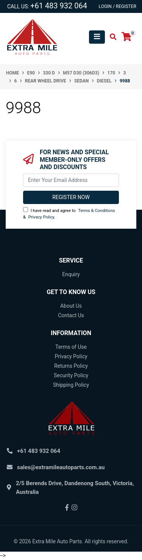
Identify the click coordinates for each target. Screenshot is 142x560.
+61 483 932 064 (58, 5)
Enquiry (71, 274)
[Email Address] (71, 180)
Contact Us (71, 315)
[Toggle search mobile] (111, 37)
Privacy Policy (41, 217)
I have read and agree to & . (69, 213)
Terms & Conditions (96, 210)
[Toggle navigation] (97, 37)
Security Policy (71, 375)
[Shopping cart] (126, 37)
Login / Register (117, 6)
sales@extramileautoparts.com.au (61, 467)
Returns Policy (71, 366)
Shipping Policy (71, 385)
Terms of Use (71, 347)
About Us (71, 306)
